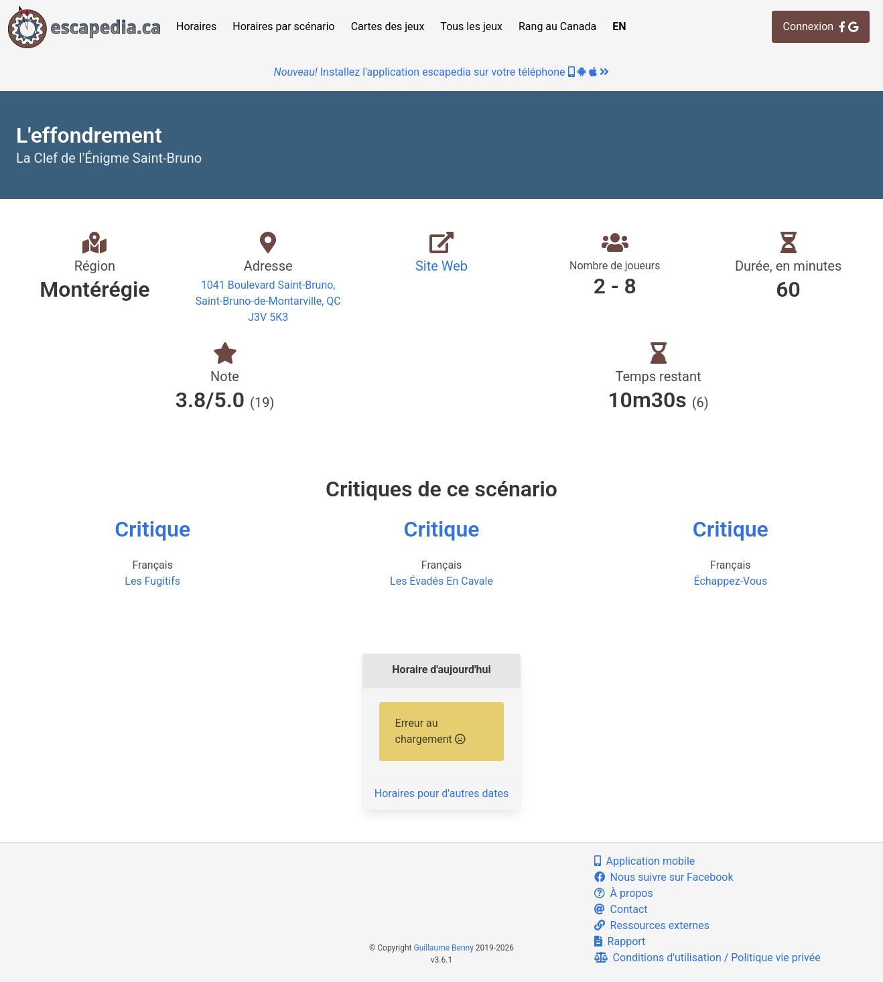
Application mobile (644, 861)
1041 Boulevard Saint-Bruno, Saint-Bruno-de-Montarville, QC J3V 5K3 (268, 301)
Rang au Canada (557, 26)
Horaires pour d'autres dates (441, 793)
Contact (621, 909)
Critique (152, 529)
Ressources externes (651, 925)
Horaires (196, 26)
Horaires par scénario (283, 26)
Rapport (620, 941)
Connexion (820, 26)
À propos (623, 893)
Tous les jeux (471, 26)
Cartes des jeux (388, 26)
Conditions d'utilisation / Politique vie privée (707, 957)
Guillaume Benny (444, 948)
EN (619, 26)
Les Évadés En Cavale (441, 581)
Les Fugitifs (152, 581)
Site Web (441, 266)
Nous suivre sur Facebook (664, 877)
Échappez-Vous (730, 581)
